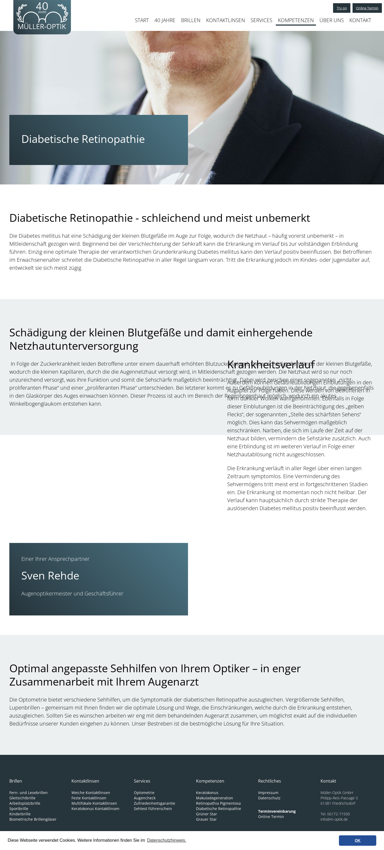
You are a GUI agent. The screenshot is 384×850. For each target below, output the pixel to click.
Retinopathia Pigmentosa (218, 803)
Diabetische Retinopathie (218, 808)
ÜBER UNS (331, 20)
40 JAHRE (164, 20)
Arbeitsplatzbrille (24, 803)
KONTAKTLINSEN (225, 20)
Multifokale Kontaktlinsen (94, 803)
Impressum (268, 792)
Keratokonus (207, 792)
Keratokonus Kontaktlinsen (95, 808)
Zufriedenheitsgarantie (154, 803)
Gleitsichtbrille (22, 797)
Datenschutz (269, 797)
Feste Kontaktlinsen (88, 797)
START (142, 20)
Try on (336, 7)
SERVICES (261, 20)
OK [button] (358, 840)
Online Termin (365, 7)
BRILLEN (191, 20)
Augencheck (144, 797)
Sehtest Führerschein (153, 808)
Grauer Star (206, 819)
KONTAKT (360, 20)
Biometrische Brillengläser (33, 819)
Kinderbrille (20, 813)
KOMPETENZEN (296, 20)
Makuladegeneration (214, 797)
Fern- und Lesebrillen (28, 792)
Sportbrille (18, 808)
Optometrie (144, 792)
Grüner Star (206, 813)
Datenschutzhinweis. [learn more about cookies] (166, 840)
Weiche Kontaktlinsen (90, 792)
